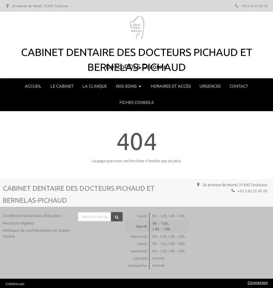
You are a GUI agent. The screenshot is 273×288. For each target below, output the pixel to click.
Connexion (258, 282)
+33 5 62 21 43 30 (252, 191)
